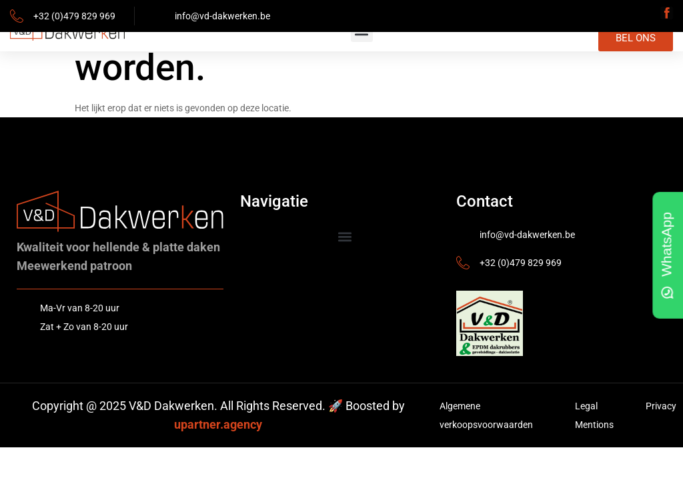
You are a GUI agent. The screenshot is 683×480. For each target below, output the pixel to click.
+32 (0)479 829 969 (74, 16)
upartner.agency (218, 424)
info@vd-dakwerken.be (222, 16)
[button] (345, 236)
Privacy (661, 406)
